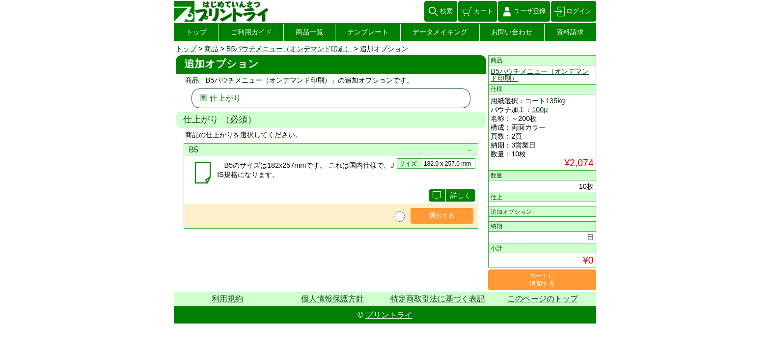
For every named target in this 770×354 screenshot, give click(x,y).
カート (483, 11)
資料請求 (570, 32)
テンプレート (367, 32)
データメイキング (440, 32)
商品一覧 (309, 32)
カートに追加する (542, 279)
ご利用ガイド (251, 32)
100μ (540, 110)
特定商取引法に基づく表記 (437, 299)
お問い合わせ (511, 32)
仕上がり (225, 98)
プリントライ (388, 315)
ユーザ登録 (530, 11)
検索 (446, 11)
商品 (211, 49)
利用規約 (227, 299)
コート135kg (545, 101)
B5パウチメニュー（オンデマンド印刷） (289, 49)
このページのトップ (542, 299)
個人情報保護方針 (332, 299)
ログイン (579, 11)
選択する (442, 215)
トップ (196, 32)
